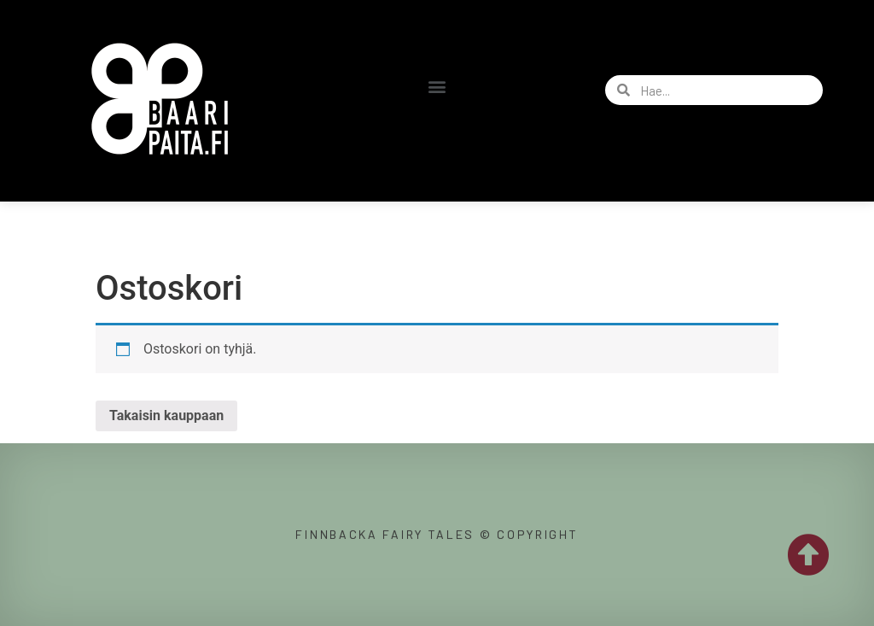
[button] (436, 86)
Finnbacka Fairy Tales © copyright (436, 534)
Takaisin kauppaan (166, 415)
